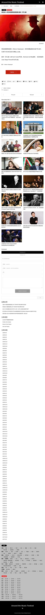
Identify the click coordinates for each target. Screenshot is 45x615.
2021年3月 (5, 451)
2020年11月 (5, 460)
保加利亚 (34, 560)
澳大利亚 (8, 569)
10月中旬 (14, 594)
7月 (2, 589)
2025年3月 (5, 361)
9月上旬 (6, 592)
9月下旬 (18, 592)
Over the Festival (6, 326)
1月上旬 (6, 578)
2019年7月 (5, 496)
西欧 (2, 551)
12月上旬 (7, 598)
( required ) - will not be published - (11, 268)
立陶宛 (18, 549)
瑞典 (35, 548)
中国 (11, 567)
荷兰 (22, 551)
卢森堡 (27, 551)
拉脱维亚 (11, 549)
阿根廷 (25, 572)
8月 (2, 591)
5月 (2, 585)
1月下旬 (18, 578)
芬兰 (30, 548)
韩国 (20, 567)
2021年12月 (5, 431)
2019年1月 (5, 510)
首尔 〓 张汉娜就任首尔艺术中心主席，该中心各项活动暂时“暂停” (16, 309)
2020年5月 (5, 474)
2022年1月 (5, 429)
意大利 (13, 555)
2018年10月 (5, 516)
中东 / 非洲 (4, 564)
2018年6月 (5, 525)
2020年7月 (5, 469)
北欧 (2, 548)
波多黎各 (23, 571)
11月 (2, 596)
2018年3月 (5, 532)
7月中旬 (12, 589)
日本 (6, 567)
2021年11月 (5, 433)
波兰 (16, 558)
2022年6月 (5, 418)
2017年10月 (5, 537)
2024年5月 (5, 384)
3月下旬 (18, 582)
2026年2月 (5, 337)
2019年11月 (5, 487)
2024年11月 (5, 370)
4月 (2, 584)
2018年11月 (5, 514)
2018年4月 (5, 530)
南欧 (2, 555)
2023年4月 (5, 395)
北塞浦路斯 (6, 556)
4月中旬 (12, 584)
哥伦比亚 (5, 572)
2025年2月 (5, 364)
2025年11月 (5, 344)
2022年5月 (5, 420)
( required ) (6, 264)
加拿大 (6, 571)
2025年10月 (5, 346)
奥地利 (37, 551)
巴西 (11, 572)
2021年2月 (5, 453)
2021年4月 (5, 449)
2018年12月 (5, 512)
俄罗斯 (11, 562)
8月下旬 (18, 591)
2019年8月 (5, 494)
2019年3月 (5, 505)
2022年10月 (5, 409)
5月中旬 (12, 585)
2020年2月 (5, 480)
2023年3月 (5, 397)
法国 (12, 551)
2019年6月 (5, 498)
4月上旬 (6, 584)
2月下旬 (18, 580)
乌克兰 (41, 560)
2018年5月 (5, 528)
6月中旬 (12, 587)
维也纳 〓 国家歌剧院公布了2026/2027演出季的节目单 (13, 306)
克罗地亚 (26, 555)
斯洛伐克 (27, 558)
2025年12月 (5, 341)
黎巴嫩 (35, 564)
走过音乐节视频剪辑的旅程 (8, 319)
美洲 (2, 571)
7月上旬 (6, 589)
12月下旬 (20, 598)
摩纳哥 (9, 553)
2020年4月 (5, 476)
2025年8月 (5, 350)
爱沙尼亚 (5, 549)
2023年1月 (5, 402)
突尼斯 (15, 565)
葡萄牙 (21, 553)
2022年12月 (5, 404)
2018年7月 (5, 523)
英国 (6, 548)
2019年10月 (5, 489)
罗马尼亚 (28, 560)
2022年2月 (5, 427)
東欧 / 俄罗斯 (4, 558)
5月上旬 (6, 585)
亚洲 (2, 567)
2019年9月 (5, 492)
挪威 (26, 548)
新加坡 (25, 567)
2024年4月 (5, 386)
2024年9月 (5, 375)
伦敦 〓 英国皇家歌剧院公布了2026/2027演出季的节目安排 (14, 304)
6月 (2, 587)
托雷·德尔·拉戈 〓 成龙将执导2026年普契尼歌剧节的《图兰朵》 (15, 313)
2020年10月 (5, 463)
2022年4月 (5, 422)
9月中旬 (12, 592)
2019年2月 (5, 507)
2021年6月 (5, 445)
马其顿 (32, 555)
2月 (2, 580)
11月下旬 (20, 596)
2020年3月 (5, 478)
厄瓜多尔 (40, 571)
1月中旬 (12, 578)
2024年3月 (5, 388)
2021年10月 (5, 436)
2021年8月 (5, 440)
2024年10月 (5, 373)
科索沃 (11, 558)
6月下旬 (18, 587)
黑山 (22, 560)
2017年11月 (5, 534)
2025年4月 (5, 359)
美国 (12, 571)
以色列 (41, 564)
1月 (2, 578)
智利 (15, 572)
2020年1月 (5, 483)
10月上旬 (7, 594)
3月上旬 (6, 582)
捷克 (21, 558)
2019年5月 (5, 501)
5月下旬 (18, 585)
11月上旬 (7, 596)
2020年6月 (5, 471)
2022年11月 (5, 406)
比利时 (17, 551)
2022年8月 (5, 413)
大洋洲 (2, 569)
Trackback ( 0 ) (22, 254)
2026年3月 (5, 335)
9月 (2, 592)
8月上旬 (6, 591)
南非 (20, 565)
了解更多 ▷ (13, 72)
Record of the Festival (7, 324)
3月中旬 (12, 582)
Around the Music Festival (22, 606)
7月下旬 (18, 589)
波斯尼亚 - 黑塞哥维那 (8, 560)
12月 (2, 598)
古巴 (28, 571)
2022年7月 (5, 415)
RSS (22, 608)
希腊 (38, 555)
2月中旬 (12, 580)
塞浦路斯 (12, 556)
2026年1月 (5, 339)
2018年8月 (5, 521)
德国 (32, 551)
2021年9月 (5, 438)
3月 (2, 582)
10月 (2, 594)
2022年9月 (5, 411)
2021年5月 (5, 447)
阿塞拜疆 (24, 564)
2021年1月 (5, 456)
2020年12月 (5, 458)
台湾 (15, 567)
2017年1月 (5, 539)
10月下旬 (20, 594)
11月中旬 (14, 596)
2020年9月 (5, 465)
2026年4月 (5, 332)
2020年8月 (5, 467)
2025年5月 (5, 357)
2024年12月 (5, 368)
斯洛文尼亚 (19, 555)
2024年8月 (5, 377)
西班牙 (15, 553)
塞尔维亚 (17, 560)
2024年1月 (5, 393)
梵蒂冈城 (7, 555)
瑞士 (4, 553)
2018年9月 (5, 519)
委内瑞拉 (34, 571)
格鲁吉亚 (11, 564)
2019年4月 (5, 503)
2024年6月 (5, 382)
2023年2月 (5, 400)
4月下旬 (18, 584)
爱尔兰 (11, 548)
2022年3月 (5, 424)
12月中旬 (14, 598)
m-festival (8, 88)
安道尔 (6, 551)
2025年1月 (5, 366)
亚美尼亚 (17, 564)
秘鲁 (20, 572)
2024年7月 (5, 379)
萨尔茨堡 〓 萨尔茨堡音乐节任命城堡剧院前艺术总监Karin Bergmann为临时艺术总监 (19, 311)
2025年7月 (5, 353)
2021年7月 (5, 442)
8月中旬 (12, 591)
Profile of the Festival (7, 322)
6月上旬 (6, 587)
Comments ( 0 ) (22, 252)
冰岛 (21, 548)
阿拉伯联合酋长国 (7, 565)
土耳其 (30, 564)
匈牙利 (33, 558)
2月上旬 (6, 580)
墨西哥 (17, 571)
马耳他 (18, 556)
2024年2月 (5, 391)
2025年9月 (5, 348)
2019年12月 (5, 485)
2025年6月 (5, 355)
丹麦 (16, 548)
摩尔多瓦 (5, 562)
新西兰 (14, 569)
